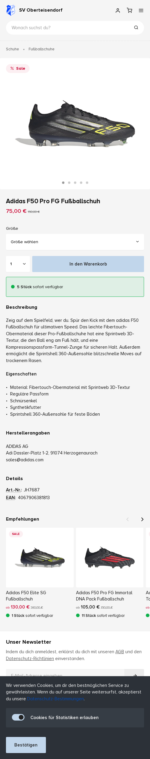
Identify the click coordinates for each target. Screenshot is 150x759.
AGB (119, 651)
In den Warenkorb (88, 263)
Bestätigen (26, 745)
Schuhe (12, 49)
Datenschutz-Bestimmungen (55, 698)
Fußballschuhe (42, 49)
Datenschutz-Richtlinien (30, 658)
